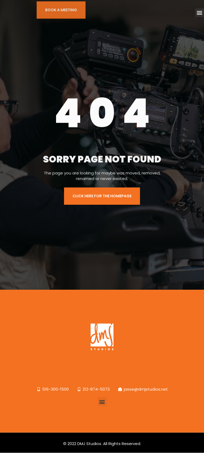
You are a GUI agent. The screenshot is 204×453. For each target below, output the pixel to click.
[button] (199, 9)
